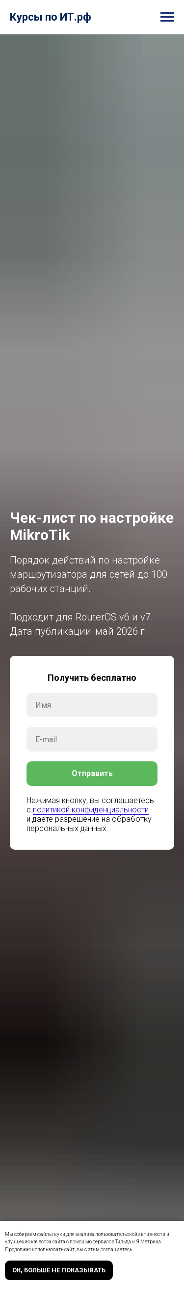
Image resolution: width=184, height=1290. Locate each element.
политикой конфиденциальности (91, 809)
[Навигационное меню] (167, 17)
